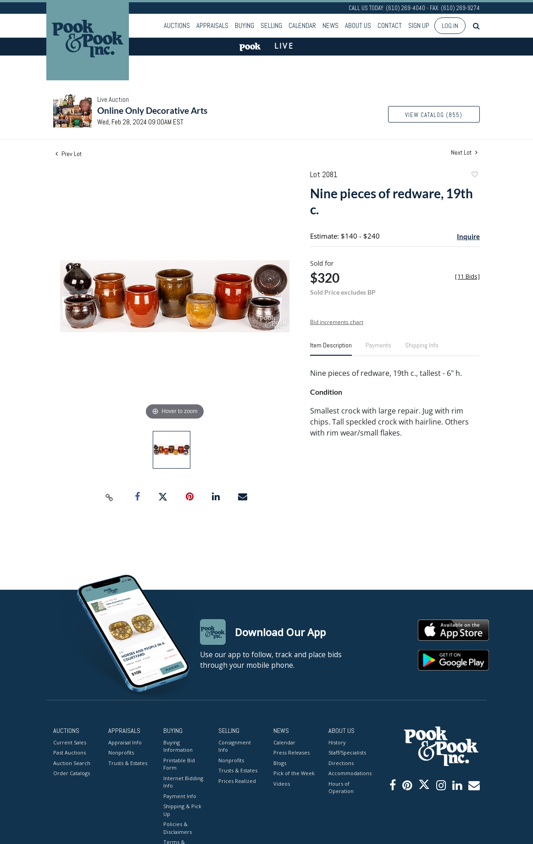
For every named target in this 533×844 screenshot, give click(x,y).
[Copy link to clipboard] (109, 497)
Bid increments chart (336, 322)
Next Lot (464, 153)
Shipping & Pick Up (182, 810)
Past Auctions (69, 752)
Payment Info (179, 796)
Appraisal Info (125, 742)
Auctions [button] (177, 25)
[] (467, 276)
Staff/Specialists (347, 752)
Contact (390, 25)
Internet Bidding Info (183, 782)
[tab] (331, 348)
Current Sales (69, 742)
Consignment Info (234, 746)
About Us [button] (358, 25)
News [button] (330, 25)
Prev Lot (69, 154)
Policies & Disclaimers (177, 828)
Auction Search (71, 763)
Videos (281, 783)
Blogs (279, 763)
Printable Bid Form (179, 764)
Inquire (468, 236)
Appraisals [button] (212, 25)
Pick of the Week (294, 773)
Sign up (418, 25)
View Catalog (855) (433, 115)
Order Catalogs (71, 773)
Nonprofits (121, 752)
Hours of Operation (341, 787)
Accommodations (349, 773)
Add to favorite (474, 175)
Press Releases (291, 752)
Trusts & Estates (127, 763)
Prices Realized (237, 780)
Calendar (302, 25)
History (337, 742)
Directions (341, 763)
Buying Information (178, 746)
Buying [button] (244, 25)
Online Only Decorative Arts (152, 110)
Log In (450, 26)
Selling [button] (271, 25)
